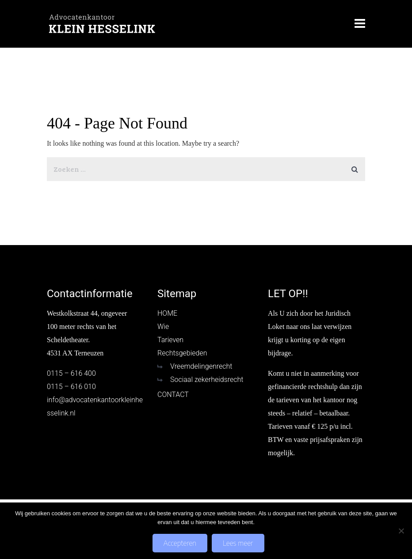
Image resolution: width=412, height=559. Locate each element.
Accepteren (180, 543)
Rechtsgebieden (182, 353)
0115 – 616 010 (71, 386)
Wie (163, 326)
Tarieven (170, 340)
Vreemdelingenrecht (201, 366)
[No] (401, 530)
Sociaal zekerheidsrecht (207, 379)
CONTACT (173, 394)
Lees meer (238, 543)
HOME (167, 313)
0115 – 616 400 (71, 373)
